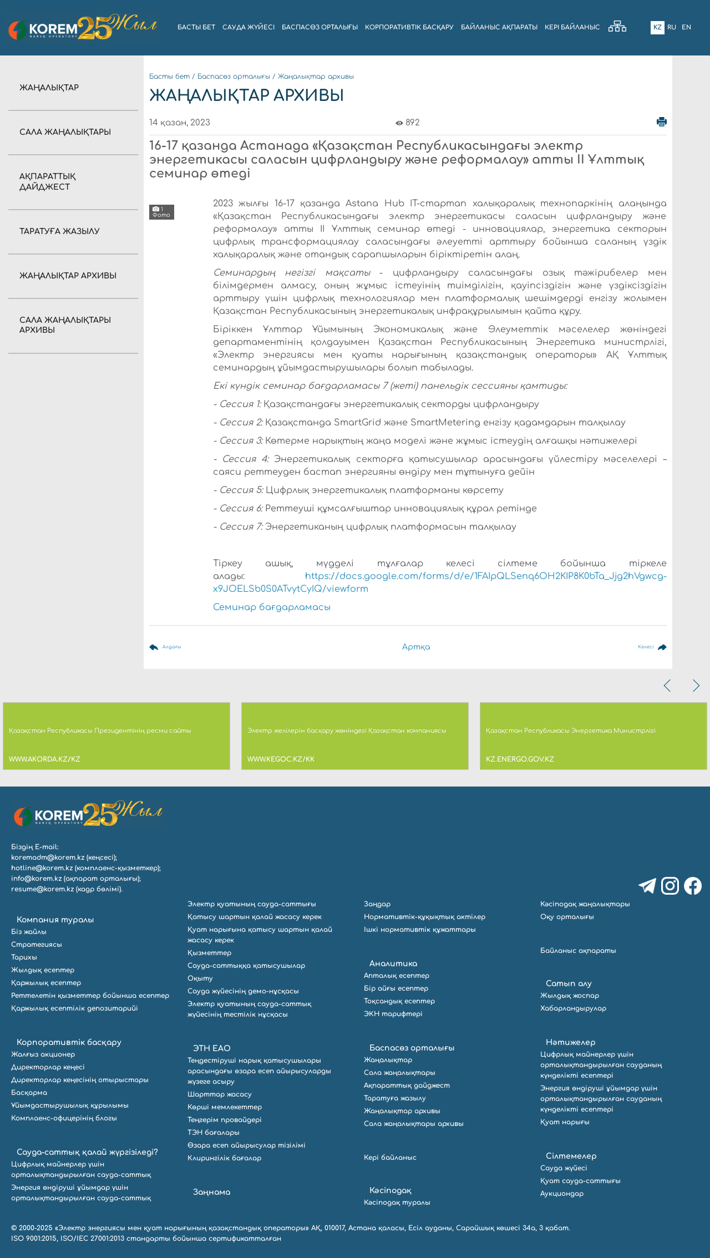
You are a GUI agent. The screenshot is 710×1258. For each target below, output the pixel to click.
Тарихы (24, 957)
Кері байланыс (572, 27)
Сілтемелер (571, 1156)
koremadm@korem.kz (47, 857)
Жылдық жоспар (569, 996)
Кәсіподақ (390, 1190)
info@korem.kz (36, 878)
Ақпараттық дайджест (407, 1085)
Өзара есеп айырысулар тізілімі (246, 1145)
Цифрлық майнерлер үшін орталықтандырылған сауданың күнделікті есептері (601, 1065)
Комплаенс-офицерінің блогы (64, 1118)
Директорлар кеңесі (48, 1067)
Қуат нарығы (565, 1122)
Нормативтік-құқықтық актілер (424, 917)
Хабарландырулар (573, 1008)
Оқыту (200, 978)
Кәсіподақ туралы (397, 1202)
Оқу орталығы (567, 917)
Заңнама (211, 1192)
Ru (671, 27)
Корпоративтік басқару (69, 1042)
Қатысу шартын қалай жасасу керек (254, 917)
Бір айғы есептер (396, 988)
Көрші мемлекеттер (224, 1107)
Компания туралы (55, 920)
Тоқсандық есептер (399, 1001)
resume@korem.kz (42, 889)
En (686, 27)
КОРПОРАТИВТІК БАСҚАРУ (409, 27)
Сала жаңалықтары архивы (414, 1124)
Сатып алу (569, 984)
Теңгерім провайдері (224, 1120)
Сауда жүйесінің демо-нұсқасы (243, 991)
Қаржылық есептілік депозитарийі (74, 1008)
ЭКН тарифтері (393, 1014)
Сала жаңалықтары (65, 132)
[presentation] (668, 685)
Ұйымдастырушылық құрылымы (70, 1105)
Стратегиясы (36, 944)
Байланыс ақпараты (578, 951)
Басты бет (169, 76)
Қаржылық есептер (46, 983)
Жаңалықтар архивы (67, 276)
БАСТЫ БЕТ (196, 27)
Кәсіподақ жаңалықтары (585, 904)
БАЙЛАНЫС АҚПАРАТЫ (499, 27)
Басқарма (29, 1093)
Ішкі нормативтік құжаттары (420, 930)
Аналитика (393, 964)
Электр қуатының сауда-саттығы (251, 904)
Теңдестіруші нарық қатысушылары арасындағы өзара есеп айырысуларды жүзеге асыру (259, 1071)
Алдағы (177, 647)
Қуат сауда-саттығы (580, 1181)
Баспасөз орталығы (233, 76)
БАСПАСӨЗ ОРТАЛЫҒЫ (320, 27)
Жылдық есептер (42, 970)
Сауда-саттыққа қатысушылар (246, 966)
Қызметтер (209, 953)
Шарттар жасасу (219, 1094)
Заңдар (377, 904)
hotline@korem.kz (42, 868)
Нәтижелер (571, 1042)
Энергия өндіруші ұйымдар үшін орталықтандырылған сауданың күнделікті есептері (601, 1098)
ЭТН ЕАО (212, 1048)
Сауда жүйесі (248, 27)
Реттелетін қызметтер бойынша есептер (90, 996)
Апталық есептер (396, 976)
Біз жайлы (29, 932)
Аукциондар (562, 1194)
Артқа (417, 647)
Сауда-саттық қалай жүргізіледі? (87, 1152)
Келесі (640, 647)
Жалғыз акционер (43, 1054)
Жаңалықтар (49, 88)
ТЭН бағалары (213, 1133)
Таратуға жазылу (59, 231)
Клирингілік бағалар (224, 1158)
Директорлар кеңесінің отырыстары (80, 1080)
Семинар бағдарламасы (272, 607)
